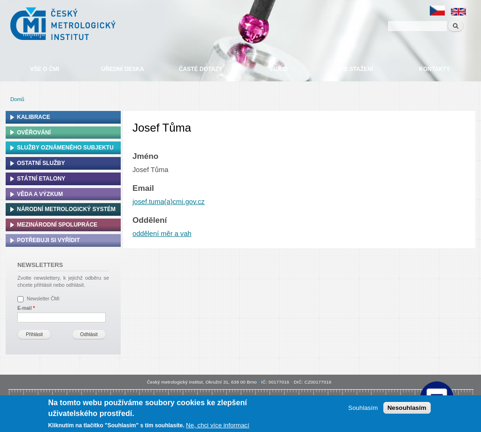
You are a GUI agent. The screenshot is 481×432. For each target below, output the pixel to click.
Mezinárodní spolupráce (57, 224)
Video (278, 69)
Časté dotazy (200, 69)
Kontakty (434, 69)
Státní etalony (41, 178)
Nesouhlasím (407, 407)
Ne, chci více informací (217, 425)
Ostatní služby (41, 163)
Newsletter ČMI (43, 298)
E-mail (26, 308)
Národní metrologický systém (66, 209)
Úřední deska (122, 69)
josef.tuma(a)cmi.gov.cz (168, 201)
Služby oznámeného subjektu (65, 147)
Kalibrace (33, 117)
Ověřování (34, 132)
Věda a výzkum (40, 194)
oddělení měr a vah (161, 233)
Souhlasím (363, 407)
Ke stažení (356, 69)
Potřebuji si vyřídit (48, 240)
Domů (17, 99)
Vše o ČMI (44, 69)
